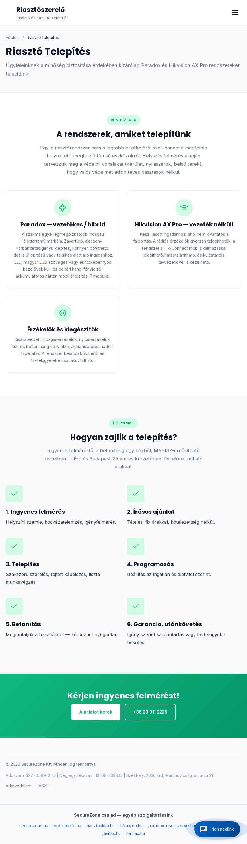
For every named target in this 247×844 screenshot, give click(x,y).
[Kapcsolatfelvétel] (217, 829)
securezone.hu (33, 825)
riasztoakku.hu (101, 825)
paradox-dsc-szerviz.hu (171, 825)
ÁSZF (44, 785)
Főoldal (13, 37)
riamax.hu (135, 833)
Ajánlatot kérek (95, 712)
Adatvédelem (19, 785)
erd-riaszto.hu (67, 825)
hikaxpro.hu (131, 825)
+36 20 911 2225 (150, 712)
